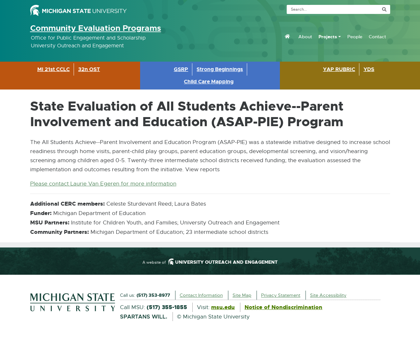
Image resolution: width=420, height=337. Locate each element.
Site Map (242, 295)
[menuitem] (287, 36)
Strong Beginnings (220, 69)
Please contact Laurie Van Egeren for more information (103, 183)
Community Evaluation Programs (95, 28)
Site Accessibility (328, 295)
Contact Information (201, 295)
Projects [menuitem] (327, 37)
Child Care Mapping (209, 81)
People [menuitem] (354, 37)
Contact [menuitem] (377, 37)
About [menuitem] (305, 37)
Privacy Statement (280, 295)
